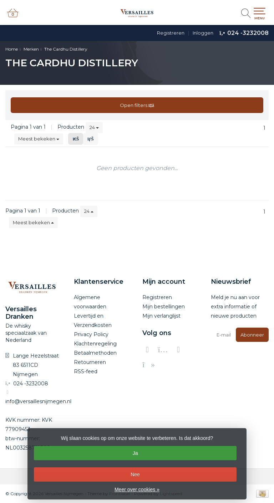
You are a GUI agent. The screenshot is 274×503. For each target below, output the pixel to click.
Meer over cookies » (137, 489)
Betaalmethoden (95, 353)
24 (94, 127)
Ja (135, 453)
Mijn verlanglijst (161, 316)
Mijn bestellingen (163, 306)
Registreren (170, 33)
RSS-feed (85, 371)
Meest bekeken (38, 139)
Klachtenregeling (95, 343)
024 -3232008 (248, 33)
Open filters (137, 105)
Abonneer (252, 335)
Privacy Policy (91, 334)
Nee (135, 474)
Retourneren (90, 362)
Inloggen (203, 33)
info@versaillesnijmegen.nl (38, 401)
